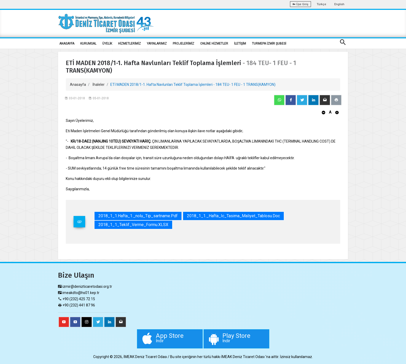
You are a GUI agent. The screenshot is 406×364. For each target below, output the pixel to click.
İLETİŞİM (240, 43)
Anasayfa (78, 84)
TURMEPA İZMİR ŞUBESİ (269, 43)
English (339, 4)
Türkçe (321, 4)
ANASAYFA (66, 43)
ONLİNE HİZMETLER (214, 43)
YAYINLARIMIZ (157, 43)
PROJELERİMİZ (183, 43)
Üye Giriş (300, 4)
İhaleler (98, 84)
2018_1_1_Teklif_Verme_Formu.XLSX (133, 224)
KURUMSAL (88, 43)
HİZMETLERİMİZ (129, 43)
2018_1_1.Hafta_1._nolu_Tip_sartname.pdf (138, 215)
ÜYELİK (107, 43)
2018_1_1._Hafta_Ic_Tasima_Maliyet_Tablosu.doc (233, 215)
